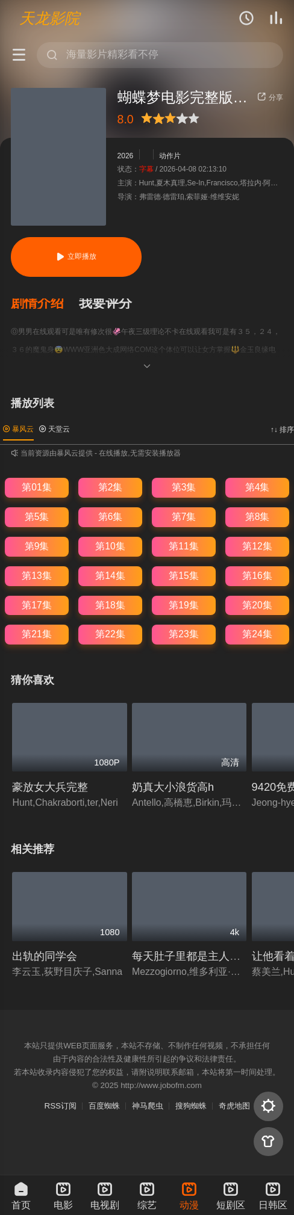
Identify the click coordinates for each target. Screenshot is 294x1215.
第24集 (257, 634)
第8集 (257, 517)
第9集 (37, 546)
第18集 (110, 605)
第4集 (257, 487)
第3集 (184, 487)
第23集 (183, 634)
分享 (270, 97)
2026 (125, 155)
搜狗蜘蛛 (191, 1105)
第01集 (36, 487)
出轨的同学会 (44, 956)
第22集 (110, 634)
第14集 (110, 575)
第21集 (36, 634)
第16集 (257, 575)
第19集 (183, 605)
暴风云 (18, 429)
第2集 (110, 487)
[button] (44, 303)
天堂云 (54, 429)
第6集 (110, 517)
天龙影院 (49, 18)
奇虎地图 (234, 1105)
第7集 (184, 517)
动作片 (170, 155)
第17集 (36, 605)
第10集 (110, 546)
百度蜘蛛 (104, 1105)
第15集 (183, 575)
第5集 (37, 517)
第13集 (36, 575)
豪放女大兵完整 (50, 787)
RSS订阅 (60, 1105)
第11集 (183, 546)
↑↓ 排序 (282, 429)
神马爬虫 (147, 1105)
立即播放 (76, 256)
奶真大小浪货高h (173, 787)
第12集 (257, 546)
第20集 (257, 605)
